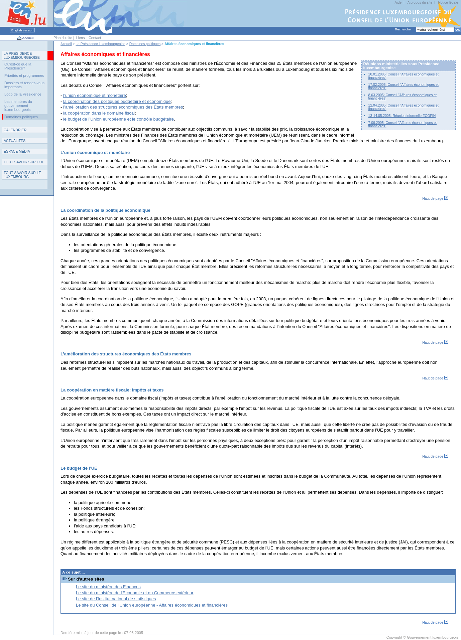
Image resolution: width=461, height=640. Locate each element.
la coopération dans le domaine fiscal (99, 113)
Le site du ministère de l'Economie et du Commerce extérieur (134, 592)
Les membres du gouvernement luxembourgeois (18, 106)
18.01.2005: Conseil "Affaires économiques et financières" (403, 75)
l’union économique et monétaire (94, 95)
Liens (80, 38)
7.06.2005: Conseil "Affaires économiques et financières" (402, 124)
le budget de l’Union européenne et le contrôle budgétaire (118, 119)
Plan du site (62, 38)
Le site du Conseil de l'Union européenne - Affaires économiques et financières (152, 605)
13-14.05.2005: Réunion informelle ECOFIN (402, 116)
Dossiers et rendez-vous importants (24, 85)
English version (22, 30)
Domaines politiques (145, 44)
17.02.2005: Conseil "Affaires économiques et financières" (403, 86)
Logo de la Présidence (22, 94)
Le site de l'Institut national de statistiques (116, 598)
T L (22, 175)
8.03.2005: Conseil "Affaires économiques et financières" (402, 96)
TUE (24, 162)
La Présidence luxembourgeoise (100, 44)
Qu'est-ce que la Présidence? (17, 66)
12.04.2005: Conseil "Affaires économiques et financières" (403, 107)
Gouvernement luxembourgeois (432, 637)
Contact (95, 38)
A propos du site (420, 2)
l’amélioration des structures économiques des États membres (123, 107)
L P (22, 55)
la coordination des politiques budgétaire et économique (117, 101)
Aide (397, 2)
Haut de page (435, 198)
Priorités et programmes (24, 75)
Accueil (28, 38)
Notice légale (448, 2)
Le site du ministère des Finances (108, 586)
